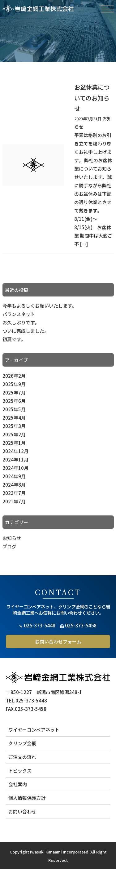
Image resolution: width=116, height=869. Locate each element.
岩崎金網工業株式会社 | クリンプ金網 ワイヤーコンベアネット (38, 8)
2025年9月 (14, 384)
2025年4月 (14, 417)
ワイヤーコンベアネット (33, 729)
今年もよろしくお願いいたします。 (39, 305)
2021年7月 (14, 501)
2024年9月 (14, 476)
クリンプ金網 (22, 743)
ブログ (9, 546)
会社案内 (17, 784)
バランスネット (18, 314)
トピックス (20, 770)
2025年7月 (14, 392)
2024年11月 (15, 459)
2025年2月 (14, 434)
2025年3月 (14, 426)
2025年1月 (14, 442)
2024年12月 (15, 451)
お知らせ (11, 538)
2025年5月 (14, 409)
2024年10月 (15, 468)
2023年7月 (14, 493)
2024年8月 (14, 484)
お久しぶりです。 (20, 322)
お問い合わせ (22, 811)
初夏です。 (13, 339)
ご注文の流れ (22, 757)
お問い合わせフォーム (58, 641)
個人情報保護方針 (26, 798)
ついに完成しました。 (25, 331)
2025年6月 (14, 401)
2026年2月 (14, 375)
